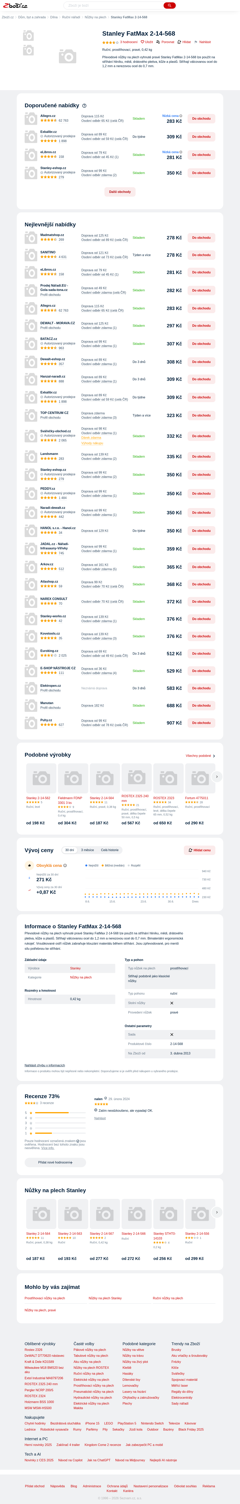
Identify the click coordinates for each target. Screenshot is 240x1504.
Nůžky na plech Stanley (105, 1298)
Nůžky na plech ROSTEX (91, 1367)
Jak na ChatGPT (98, 1460)
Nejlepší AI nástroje (163, 1460)
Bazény (168, 1429)
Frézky (176, 1361)
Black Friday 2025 (191, 1429)
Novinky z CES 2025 (39, 1460)
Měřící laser (179, 1385)
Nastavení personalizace (151, 1486)
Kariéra (128, 1491)
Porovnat (165, 42)
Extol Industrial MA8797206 (44, 1378)
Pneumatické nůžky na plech (93, 1391)
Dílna (54, 17)
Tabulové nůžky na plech (90, 1355)
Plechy (127, 1403)
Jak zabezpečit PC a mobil (144, 1445)
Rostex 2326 (33, 1349)
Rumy (77, 1429)
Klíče (175, 1367)
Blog (74, 1486)
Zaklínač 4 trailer (68, 1445)
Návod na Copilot (70, 1460)
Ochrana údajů (117, 1486)
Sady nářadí (179, 1403)
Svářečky (177, 1373)
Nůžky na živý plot (135, 1361)
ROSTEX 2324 (35, 1396)
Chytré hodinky (35, 1423)
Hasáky (128, 1373)
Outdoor (153, 1429)
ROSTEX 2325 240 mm (41, 1384)
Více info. (48, 1148)
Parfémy (92, 1429)
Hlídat (184, 42)
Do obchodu (201, 118)
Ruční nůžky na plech (168, 1298)
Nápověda (57, 1486)
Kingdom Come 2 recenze (103, 1445)
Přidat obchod (35, 1486)
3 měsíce (87, 850)
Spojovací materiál (184, 1379)
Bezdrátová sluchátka (65, 1423)
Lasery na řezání (134, 1391)
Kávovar (190, 1423)
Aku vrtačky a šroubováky (189, 1355)
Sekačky (118, 1429)
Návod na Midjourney (130, 1460)
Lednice (30, 1429)
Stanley (75, 968)
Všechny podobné (200, 755)
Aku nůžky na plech (87, 1361)
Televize (174, 1423)
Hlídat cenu (200, 850)
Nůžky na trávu (133, 1355)
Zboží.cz (8, 17)
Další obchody (120, 191)
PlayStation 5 (127, 1423)
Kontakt (112, 1491)
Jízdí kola (135, 1429)
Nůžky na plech (95, 17)
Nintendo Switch (152, 1423)
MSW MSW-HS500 (38, 1408)
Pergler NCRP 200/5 (39, 1390)
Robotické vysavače (54, 1429)
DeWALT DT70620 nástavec (44, 1355)
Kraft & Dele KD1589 (39, 1361)
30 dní (69, 850)
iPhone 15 (92, 1423)
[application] (145, 884)
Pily (105, 1429)
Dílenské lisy (131, 1379)
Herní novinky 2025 (38, 1445)
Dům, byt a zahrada (32, 17)
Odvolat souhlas (185, 1486)
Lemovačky (131, 1385)
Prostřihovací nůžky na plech (45, 1298)
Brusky (176, 1349)
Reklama (209, 1486)
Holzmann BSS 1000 (39, 1402)
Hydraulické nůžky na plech (92, 1397)
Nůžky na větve (133, 1349)
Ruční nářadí (71, 17)
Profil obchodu (50, 294)
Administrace (92, 1486)
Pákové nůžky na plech (89, 1349)
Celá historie (110, 850)
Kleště (127, 1367)
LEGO (108, 1423)
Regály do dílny (182, 1391)
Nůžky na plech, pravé (40, 1310)
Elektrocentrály (181, 1397)
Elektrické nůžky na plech (91, 1379)
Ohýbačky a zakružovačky (141, 1397)
